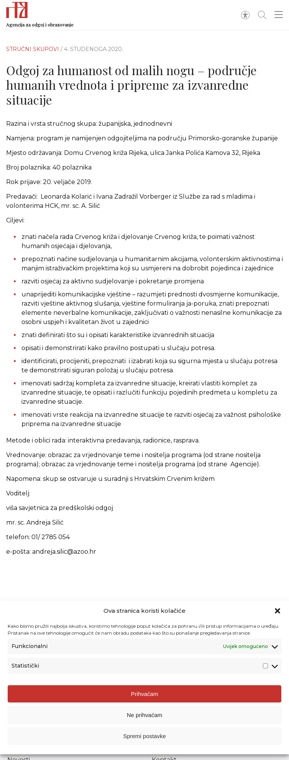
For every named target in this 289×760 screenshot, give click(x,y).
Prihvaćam (144, 694)
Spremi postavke (144, 736)
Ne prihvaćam (145, 715)
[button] (277, 611)
